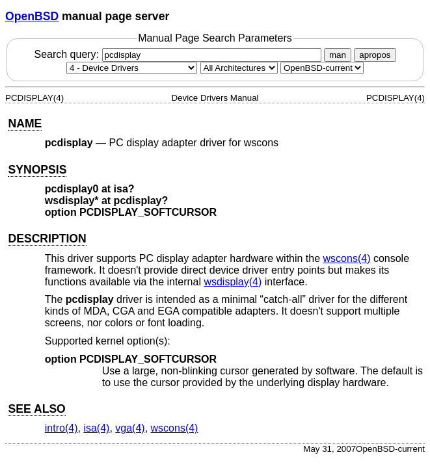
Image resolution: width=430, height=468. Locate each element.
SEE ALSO (36, 408)
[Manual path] (322, 68)
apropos (374, 55)
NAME (25, 123)
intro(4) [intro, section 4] (61, 428)
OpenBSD (32, 16)
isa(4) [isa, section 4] (96, 428)
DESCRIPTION (47, 238)
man (337, 55)
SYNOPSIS (37, 169)
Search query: (179, 54)
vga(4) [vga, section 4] (129, 428)
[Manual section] (131, 68)
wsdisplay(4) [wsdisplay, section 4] (233, 281)
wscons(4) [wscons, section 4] (347, 258)
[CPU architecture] (239, 68)
